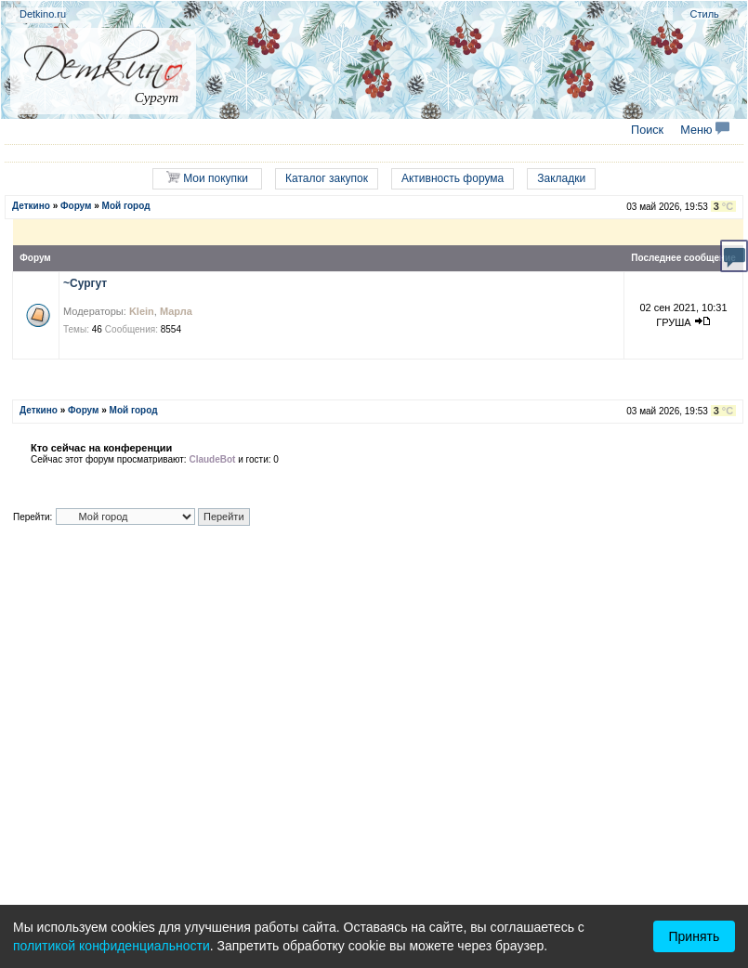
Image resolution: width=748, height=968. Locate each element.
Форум (75, 206)
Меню (704, 130)
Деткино (31, 206)
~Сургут (85, 283)
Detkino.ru (43, 14)
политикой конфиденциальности (111, 945)
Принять (694, 936)
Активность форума (452, 178)
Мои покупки (207, 178)
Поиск (647, 130)
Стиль (704, 14)
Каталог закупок (326, 178)
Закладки (561, 178)
